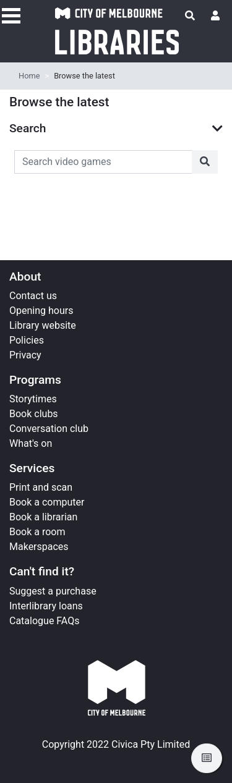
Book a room (37, 532)
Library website (42, 325)
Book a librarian (43, 517)
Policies (26, 340)
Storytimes (33, 399)
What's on (30, 443)
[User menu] (215, 16)
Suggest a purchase (53, 591)
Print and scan (40, 487)
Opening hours (41, 310)
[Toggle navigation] (11, 14)
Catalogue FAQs (44, 621)
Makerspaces (39, 546)
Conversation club (48, 428)
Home (29, 75)
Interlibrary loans (46, 606)
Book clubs (33, 414)
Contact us (33, 296)
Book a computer (46, 502)
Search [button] (27, 128)
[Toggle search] (190, 16)
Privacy (25, 355)
